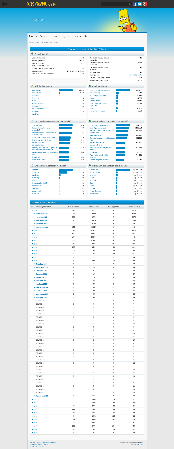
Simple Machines (50, 442)
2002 (35, 433)
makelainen (94, 194)
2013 (35, 406)
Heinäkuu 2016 (41, 281)
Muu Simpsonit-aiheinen (99, 95)
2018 (35, 254)
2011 (35, 413)
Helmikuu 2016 (41, 297)
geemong (35, 188)
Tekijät (92, 108)
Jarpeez (35, 106)
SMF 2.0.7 (33, 442)
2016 (35, 261)
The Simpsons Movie (97, 111)
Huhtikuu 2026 (41, 217)
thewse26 (35, 194)
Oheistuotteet (95, 101)
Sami (91, 183)
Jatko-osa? (94, 152)
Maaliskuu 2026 (42, 220)
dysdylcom (36, 114)
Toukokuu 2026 (42, 214)
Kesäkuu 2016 (41, 284)
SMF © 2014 (41, 442)
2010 (35, 416)
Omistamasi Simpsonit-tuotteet (43, 137)
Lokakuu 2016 (41, 271)
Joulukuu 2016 (41, 264)
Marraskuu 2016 (42, 267)
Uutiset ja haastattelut (98, 128)
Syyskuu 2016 (41, 274)
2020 (35, 247)
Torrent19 (35, 98)
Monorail (35, 111)
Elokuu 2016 (41, 277)
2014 (35, 403)
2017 (35, 257)
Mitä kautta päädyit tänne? (41, 140)
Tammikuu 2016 (42, 396)
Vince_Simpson (38, 109)
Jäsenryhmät (37, 125)
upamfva (35, 95)
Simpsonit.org (95, 93)
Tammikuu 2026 (42, 227)
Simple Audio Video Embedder (39, 444)
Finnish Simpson (38, 103)
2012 (35, 409)
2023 (35, 237)
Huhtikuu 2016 (41, 291)
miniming (35, 178)
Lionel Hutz (36, 157)
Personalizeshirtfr (135, 75)
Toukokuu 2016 (42, 287)
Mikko (34, 101)
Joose (92, 178)
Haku (130, 4)
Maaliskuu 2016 (42, 294)
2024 (35, 234)
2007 (35, 426)
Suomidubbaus (95, 135)
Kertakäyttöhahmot (39, 160)
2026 (35, 210)
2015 (35, 399)
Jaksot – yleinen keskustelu (100, 90)
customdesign (37, 191)
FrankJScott (36, 93)
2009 (35, 419)
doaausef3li (36, 186)
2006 (35, 430)
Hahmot (93, 98)
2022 (35, 241)
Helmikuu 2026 (41, 224)
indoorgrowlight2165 (39, 183)
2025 (35, 230)
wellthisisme (36, 90)
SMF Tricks (140, 444)
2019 (35, 251)
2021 (35, 244)
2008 (35, 423)
